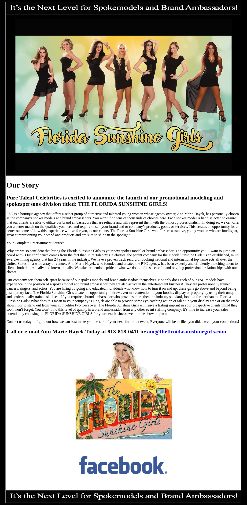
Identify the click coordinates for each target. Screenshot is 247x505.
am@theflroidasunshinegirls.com (186, 331)
